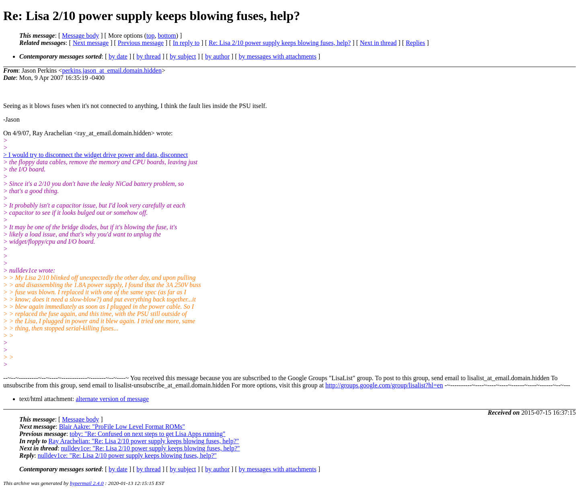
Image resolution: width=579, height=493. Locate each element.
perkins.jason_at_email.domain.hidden (112, 70)
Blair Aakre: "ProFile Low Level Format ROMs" (122, 426)
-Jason (11, 119)
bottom (167, 35)
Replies (415, 42)
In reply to (186, 42)
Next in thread (378, 42)
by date (118, 56)
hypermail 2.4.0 (87, 483)
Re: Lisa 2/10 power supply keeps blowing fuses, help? (280, 42)
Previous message (141, 42)
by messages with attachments (277, 56)
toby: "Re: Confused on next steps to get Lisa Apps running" (147, 433)
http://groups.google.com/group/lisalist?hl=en (384, 385)
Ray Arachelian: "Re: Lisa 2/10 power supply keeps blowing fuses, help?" (143, 441)
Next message (91, 42)
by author (217, 56)
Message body (80, 35)
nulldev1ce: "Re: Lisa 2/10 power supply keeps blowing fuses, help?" (150, 448)
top (150, 35)
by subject (183, 56)
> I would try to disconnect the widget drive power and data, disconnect (95, 154)
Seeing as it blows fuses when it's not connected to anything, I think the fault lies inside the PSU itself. (135, 105)
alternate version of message (112, 398)
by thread (149, 56)
